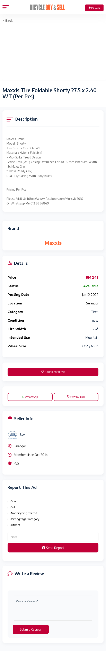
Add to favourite (53, 371)
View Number (76, 396)
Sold (13, 507)
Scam (14, 501)
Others (15, 525)
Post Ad (94, 7)
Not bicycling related (24, 513)
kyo (22, 434)
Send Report (53, 548)
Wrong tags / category (25, 519)
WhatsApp (30, 396)
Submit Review (31, 629)
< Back (7, 20)
